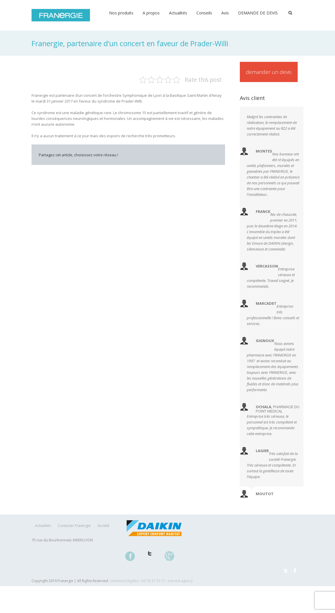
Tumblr (173, 168)
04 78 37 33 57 (153, 580)
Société (103, 525)
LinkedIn (146, 168)
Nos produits (121, 13)
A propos (151, 13)
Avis (225, 13)
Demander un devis (269, 71)
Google (172, 559)
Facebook (122, 171)
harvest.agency (180, 580)
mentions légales (125, 580)
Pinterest (200, 169)
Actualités (178, 13)
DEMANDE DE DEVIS (258, 13)
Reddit (159, 168)
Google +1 (186, 171)
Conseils (204, 13)
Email (214, 168)
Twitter (134, 168)
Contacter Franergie (74, 525)
